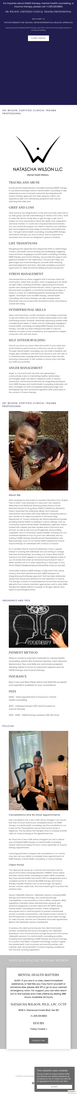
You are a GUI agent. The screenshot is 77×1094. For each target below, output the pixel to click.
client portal (38, 38)
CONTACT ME (38, 1041)
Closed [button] (41, 1029)
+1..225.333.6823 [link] (38, 1015)
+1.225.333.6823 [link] (54, 6)
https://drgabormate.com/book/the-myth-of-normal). (40, 565)
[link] (38, 12)
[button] (46, 1029)
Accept (54, 1087)
